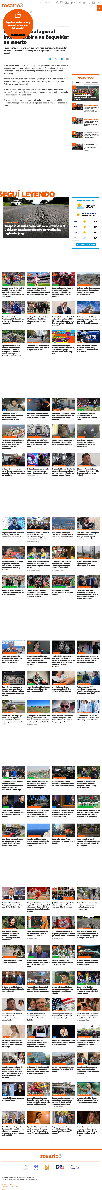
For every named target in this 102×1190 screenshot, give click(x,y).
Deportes (81, 8)
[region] (51, 18)
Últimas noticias (49, 8)
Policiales (73, 8)
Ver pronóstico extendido (86, 244)
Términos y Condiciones (11, 1187)
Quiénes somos (7, 1184)
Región (65, 8)
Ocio (87, 8)
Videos (93, 8)
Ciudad (59, 8)
